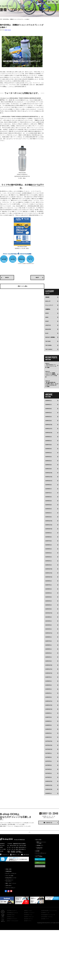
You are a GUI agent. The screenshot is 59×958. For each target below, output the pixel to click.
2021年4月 (48, 620)
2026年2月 (48, 416)
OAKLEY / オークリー (12, 918)
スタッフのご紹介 (9, 875)
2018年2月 (48, 733)
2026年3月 (48, 412)
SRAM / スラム (11, 916)
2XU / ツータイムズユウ (13, 920)
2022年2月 (48, 604)
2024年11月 (48, 476)
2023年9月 (48, 532)
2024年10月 (48, 480)
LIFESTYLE (48, 324)
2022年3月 (48, 600)
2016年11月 (48, 785)
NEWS (6, 29)
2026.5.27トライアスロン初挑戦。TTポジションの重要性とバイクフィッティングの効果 (51, 374)
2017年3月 (48, 773)
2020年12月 (48, 632)
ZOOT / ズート (28, 920)
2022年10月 (48, 576)
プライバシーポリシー (10, 887)
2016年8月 (48, 793)
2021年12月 (48, 612)
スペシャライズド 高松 (40, 865)
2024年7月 (48, 492)
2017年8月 (48, 757)
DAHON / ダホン (11, 914)
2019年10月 (48, 672)
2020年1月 (48, 660)
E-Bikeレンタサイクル (40, 859)
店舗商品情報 (8, 870)
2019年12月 (48, 664)
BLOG (9, 29)
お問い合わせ (8, 885)
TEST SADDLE (48, 348)
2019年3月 (48, 688)
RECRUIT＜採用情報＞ (50, 336)
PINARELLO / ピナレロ (13, 912)
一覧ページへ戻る (22, 286)
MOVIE (47, 312)
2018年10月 (48, 708)
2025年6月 (48, 448)
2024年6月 (48, 496)
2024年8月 (48, 488)
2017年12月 (48, 741)
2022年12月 (48, 568)
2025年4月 (48, 456)
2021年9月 (48, 616)
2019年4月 (48, 684)
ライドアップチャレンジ (41, 852)
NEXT (37, 277)
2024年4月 (48, 504)
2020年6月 (48, 644)
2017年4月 (48, 769)
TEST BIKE (48, 340)
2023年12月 (48, 520)
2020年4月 (48, 652)
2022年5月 (48, 592)
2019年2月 (48, 692)
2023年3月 (48, 556)
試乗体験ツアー (40, 845)
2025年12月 (48, 424)
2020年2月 (48, 656)
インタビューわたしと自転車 (39, 855)
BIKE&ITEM (48, 328)
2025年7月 (48, 444)
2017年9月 (48, 753)
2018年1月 (48, 737)
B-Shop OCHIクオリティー (39, 848)
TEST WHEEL (48, 344)
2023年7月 (48, 540)
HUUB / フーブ (45, 918)
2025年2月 (48, 464)
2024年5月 (48, 500)
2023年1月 (48, 564)
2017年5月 (48, 765)
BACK (7, 277)
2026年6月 (48, 400)
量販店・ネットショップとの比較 (41, 842)
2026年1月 (48, 420)
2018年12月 (48, 700)
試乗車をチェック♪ (40, 862)
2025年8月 (48, 440)
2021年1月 (48, 628)
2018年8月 (48, 712)
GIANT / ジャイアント (29, 912)
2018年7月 (48, 716)
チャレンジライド (49, 304)
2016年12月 (48, 781)
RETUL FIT (47, 300)
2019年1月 (48, 696)
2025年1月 (48, 468)
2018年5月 (48, 724)
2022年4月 (48, 596)
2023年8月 (48, 536)
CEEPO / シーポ (45, 912)
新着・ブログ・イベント (11, 883)
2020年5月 (48, 648)
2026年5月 (48, 404)
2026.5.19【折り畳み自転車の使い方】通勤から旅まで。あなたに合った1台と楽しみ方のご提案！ (51, 383)
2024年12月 (48, 472)
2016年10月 (48, 789)
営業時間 (47, 296)
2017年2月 (48, 777)
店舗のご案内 (8, 868)
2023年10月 (48, 528)
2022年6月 (48, 588)
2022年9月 (48, 580)
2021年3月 (48, 624)
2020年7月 (48, 640)
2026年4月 (48, 408)
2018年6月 (48, 720)
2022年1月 (48, 608)
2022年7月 (48, 584)
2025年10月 (48, 432)
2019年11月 (48, 668)
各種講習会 (47, 308)
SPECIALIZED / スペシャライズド (49, 910)
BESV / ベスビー (28, 910)
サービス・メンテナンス (11, 873)
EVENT (47, 320)
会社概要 (37, 850)
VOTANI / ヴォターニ (12, 910)
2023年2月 (48, 560)
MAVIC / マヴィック (29, 916)
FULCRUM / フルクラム (47, 916)
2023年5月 (48, 548)
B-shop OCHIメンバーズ (11, 877)
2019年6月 (48, 680)
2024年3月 (48, 508)
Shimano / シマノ (28, 914)
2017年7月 (48, 761)
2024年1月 (48, 516)
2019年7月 (48, 676)
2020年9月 (48, 636)
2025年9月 (48, 436)
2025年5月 (48, 452)
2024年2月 (48, 512)
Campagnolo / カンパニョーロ (48, 914)
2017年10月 (48, 749)
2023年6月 (48, 544)
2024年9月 (48, 484)
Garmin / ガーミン (29, 918)
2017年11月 (48, 745)
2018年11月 (48, 704)
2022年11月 (48, 572)
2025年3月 (48, 460)
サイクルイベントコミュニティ (9, 880)
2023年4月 (48, 552)
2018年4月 (48, 728)
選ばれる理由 (38, 839)
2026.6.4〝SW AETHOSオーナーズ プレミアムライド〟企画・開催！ (50, 365)
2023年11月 (48, 524)
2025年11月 (48, 428)
